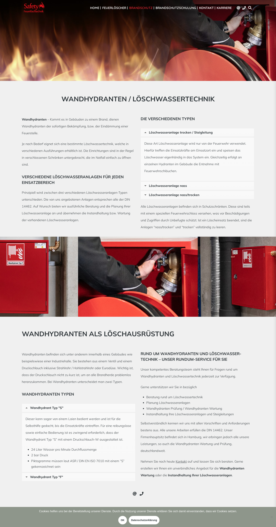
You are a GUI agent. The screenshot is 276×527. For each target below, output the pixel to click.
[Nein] (271, 517)
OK (122, 520)
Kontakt (181, 461)
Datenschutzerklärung (144, 520)
